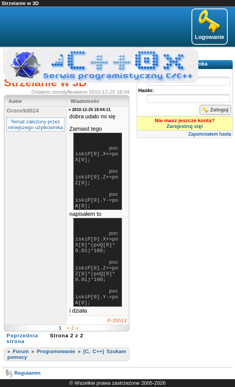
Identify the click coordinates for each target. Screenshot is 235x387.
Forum (21, 351)
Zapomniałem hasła (209, 134)
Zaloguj (215, 110)
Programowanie (56, 351)
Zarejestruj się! (184, 126)
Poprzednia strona (22, 338)
